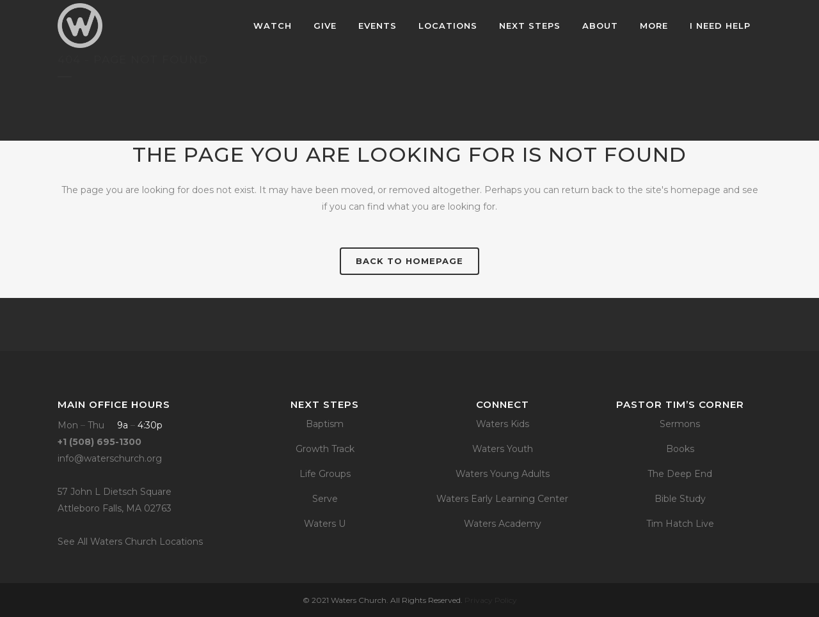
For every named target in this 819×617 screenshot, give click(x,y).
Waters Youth (502, 449)
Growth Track (325, 449)
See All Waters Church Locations (130, 541)
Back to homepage (409, 261)
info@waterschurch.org (110, 458)
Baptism (325, 424)
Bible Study (680, 498)
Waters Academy (502, 523)
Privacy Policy (491, 600)
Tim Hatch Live (680, 523)
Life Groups (325, 474)
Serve (325, 498)
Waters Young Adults (503, 474)
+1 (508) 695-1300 (99, 442)
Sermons (680, 424)
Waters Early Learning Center (502, 498)
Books (680, 449)
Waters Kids (502, 424)
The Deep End (680, 474)
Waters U (325, 523)
